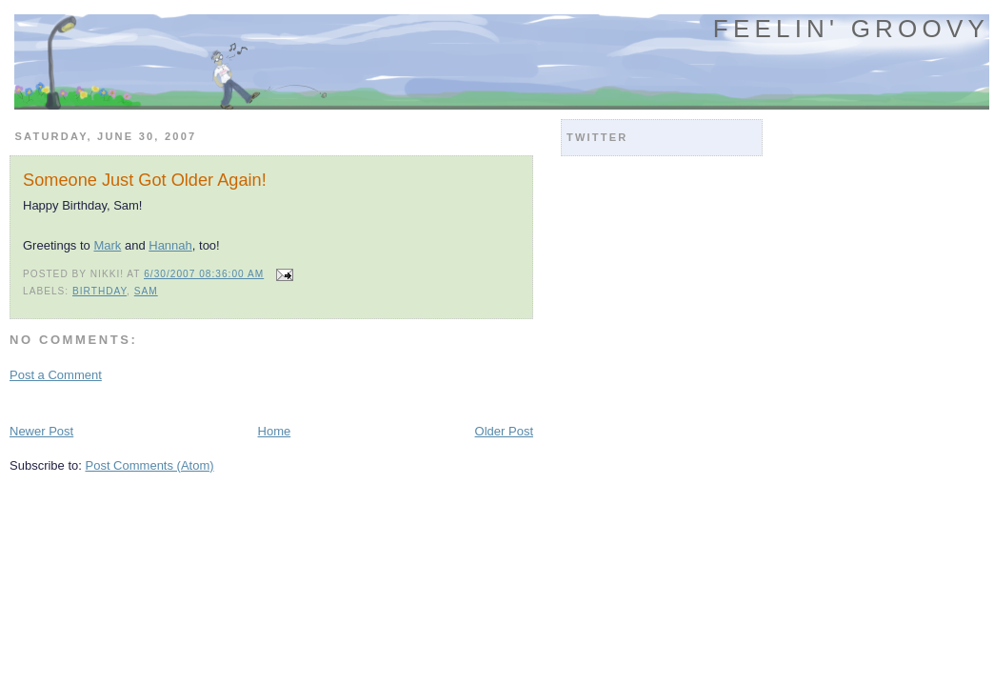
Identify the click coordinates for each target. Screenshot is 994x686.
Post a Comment (56, 375)
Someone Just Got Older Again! (145, 180)
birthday (99, 291)
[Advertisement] (232, 401)
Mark (107, 245)
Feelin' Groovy (851, 28)
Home (274, 431)
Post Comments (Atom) (150, 465)
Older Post (504, 431)
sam (146, 291)
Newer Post (41, 431)
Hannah (170, 245)
